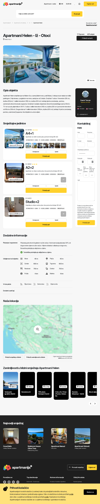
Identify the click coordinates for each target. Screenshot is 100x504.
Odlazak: (89, 158)
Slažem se (90, 492)
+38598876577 (82, 114)
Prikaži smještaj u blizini (13, 357)
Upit (79, 179)
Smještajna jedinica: (83, 149)
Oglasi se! (90, 4)
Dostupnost (36, 151)
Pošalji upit (46, 156)
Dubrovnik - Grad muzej (33, 481)
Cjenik (56, 151)
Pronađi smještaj (76, 467)
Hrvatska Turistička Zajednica (58, 481)
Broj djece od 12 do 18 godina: (92, 169)
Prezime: (89, 132)
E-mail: (79, 141)
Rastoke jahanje (77, 481)
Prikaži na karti (86, 38)
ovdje (71, 494)
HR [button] (61, 4)
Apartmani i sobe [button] (50, 4)
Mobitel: (89, 141)
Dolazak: (80, 158)
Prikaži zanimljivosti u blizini (35, 357)
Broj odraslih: (80, 168)
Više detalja (60, 140)
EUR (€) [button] (68, 4)
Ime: (79, 132)
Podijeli (90, 34)
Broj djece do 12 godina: (86, 169)
